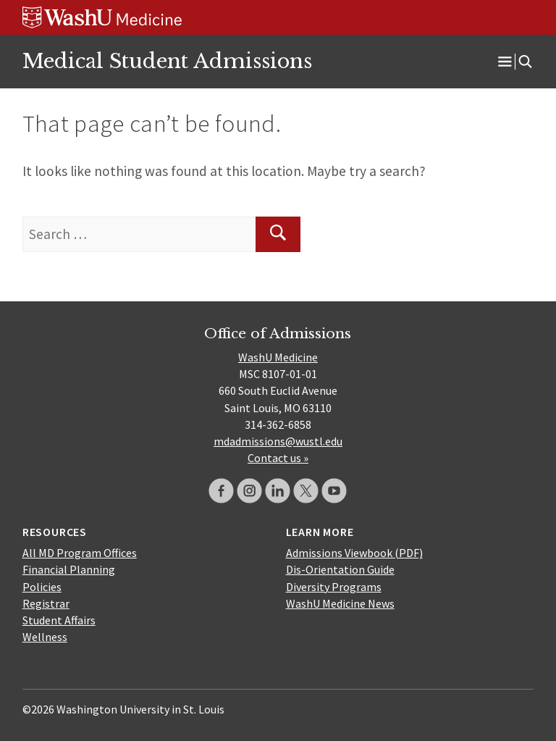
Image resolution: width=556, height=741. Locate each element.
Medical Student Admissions (167, 61)
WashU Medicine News (340, 603)
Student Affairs (59, 620)
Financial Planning (68, 569)
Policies (42, 586)
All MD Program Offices (79, 552)
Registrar (46, 603)
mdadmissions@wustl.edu (278, 441)
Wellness (44, 636)
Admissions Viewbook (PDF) (354, 552)
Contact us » (278, 458)
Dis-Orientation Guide (340, 569)
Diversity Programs (334, 586)
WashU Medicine (278, 357)
